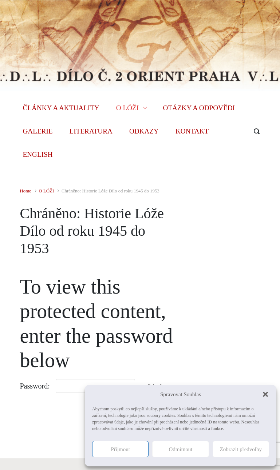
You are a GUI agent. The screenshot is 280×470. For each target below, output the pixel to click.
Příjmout (120, 449)
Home (25, 191)
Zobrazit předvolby (241, 449)
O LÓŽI (46, 191)
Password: (35, 386)
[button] (265, 394)
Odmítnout (180, 449)
